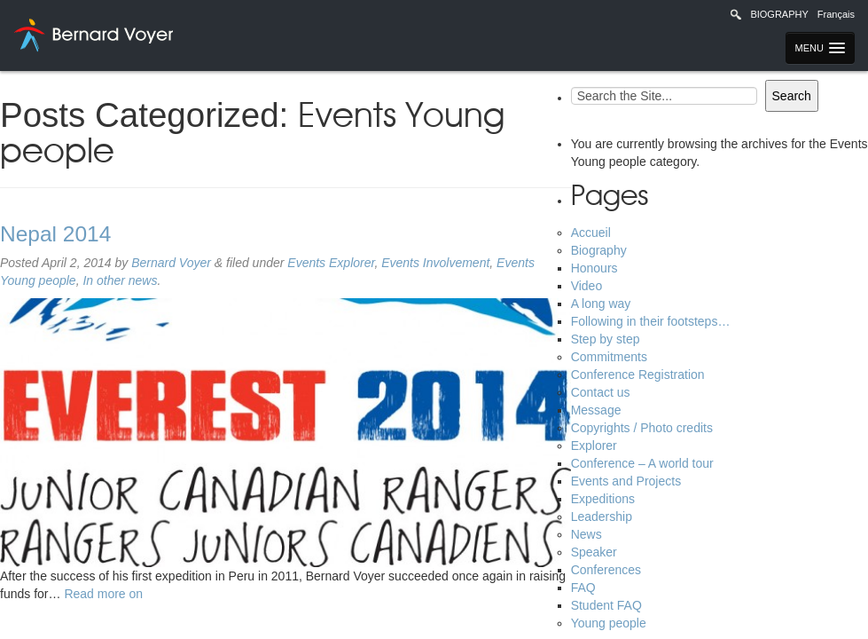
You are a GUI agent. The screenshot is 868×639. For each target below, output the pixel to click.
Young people (608, 623)
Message (596, 410)
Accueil (591, 232)
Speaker (594, 552)
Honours (594, 268)
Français (836, 14)
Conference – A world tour (642, 463)
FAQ (583, 587)
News (586, 534)
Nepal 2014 (55, 234)
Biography (779, 14)
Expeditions (603, 499)
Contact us (600, 392)
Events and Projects (626, 481)
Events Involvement (435, 263)
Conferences (606, 570)
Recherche (736, 14)
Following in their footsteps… (651, 321)
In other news (119, 280)
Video (587, 286)
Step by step (605, 339)
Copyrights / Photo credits (642, 428)
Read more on (103, 594)
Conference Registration (638, 374)
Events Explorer (330, 263)
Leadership (601, 516)
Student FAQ (606, 605)
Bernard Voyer (171, 263)
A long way (601, 303)
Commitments (609, 357)
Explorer (594, 445)
